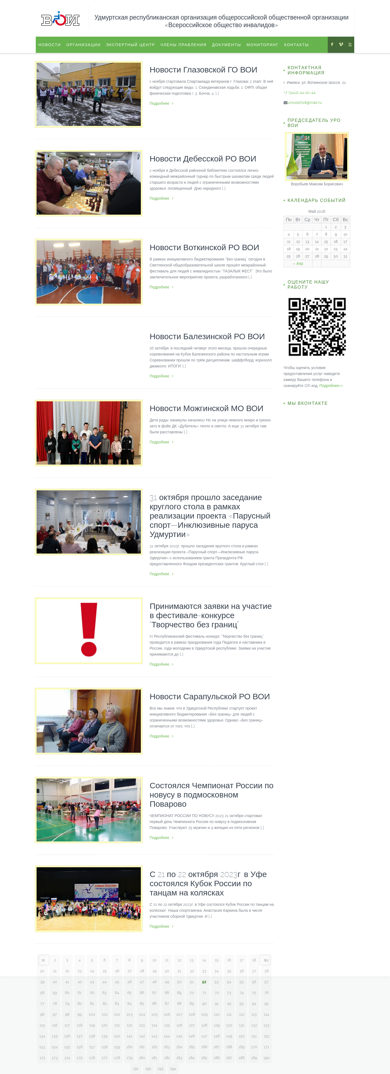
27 (130, 971)
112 (241, 1014)
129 (217, 1025)
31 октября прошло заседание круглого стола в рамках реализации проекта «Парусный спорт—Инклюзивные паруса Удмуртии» (210, 515)
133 (266, 1025)
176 (92, 1058)
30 (167, 971)
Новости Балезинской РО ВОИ (207, 336)
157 (92, 1047)
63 (104, 992)
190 (267, 1058)
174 (67, 1058)
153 (42, 1047)
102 (117, 1014)
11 (166, 960)
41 (67, 982)
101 (105, 1014)
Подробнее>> (331, 385)
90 (204, 1003)
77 (42, 1003)
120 (105, 1025)
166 (204, 1047)
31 (179, 971)
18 (254, 960)
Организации (83, 45)
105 (154, 1014)
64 (117, 992)
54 (229, 982)
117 (67, 1025)
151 (254, 1036)
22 (67, 971)
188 (242, 1058)
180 (142, 1058)
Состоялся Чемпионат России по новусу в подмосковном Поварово (212, 795)
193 (161, 1068)
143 (154, 1036)
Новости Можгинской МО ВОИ (206, 408)
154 (55, 1047)
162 (154, 1047)
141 (129, 1036)
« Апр (298, 263)
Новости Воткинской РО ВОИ (204, 247)
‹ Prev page (43, 960)
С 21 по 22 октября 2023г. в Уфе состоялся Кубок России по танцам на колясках (208, 883)
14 (204, 960)
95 (266, 1003)
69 (179, 992)
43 (92, 982)
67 (154, 992)
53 (216, 982)
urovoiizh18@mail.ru (304, 102)
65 (129, 992)
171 (266, 1047)
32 (192, 971)
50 (179, 982)
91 (217, 1003)
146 (192, 1036)
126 (179, 1025)
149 (229, 1036)
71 (204, 992)
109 (204, 1014)
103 (129, 1014)
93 (241, 1003)
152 (266, 1036)
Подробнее (161, 103)
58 (42, 992)
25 (105, 971)
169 (242, 1047)
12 (179, 960)
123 (142, 1025)
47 (142, 982)
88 (179, 1003)
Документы (226, 45)
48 (154, 982)
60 (67, 992)
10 (154, 960)
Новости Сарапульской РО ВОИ (210, 696)
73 (229, 992)
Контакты (296, 45)
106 (167, 1014)
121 (117, 1025)
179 (129, 1058)
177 (105, 1058)
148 (217, 1036)
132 (254, 1025)
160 (129, 1047)
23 (80, 971)
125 (167, 1025)
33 (204, 971)
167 (217, 1047)
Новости (49, 45)
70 (192, 992)
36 (241, 971)
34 (216, 971)
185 (204, 1058)
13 (192, 960)
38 (266, 971)
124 (154, 1025)
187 (229, 1058)
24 (92, 971)
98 (67, 1014)
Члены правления (184, 45)
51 (192, 982)
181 (154, 1058)
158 (105, 1047)
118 (79, 1025)
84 (129, 1003)
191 (135, 1068)
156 (80, 1047)
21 (55, 971)
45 (117, 982)
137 (80, 1036)
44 (104, 982)
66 (142, 992)
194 (173, 1068)
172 (42, 1058)
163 (167, 1047)
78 (55, 1003)
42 (80, 982)
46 (129, 982)
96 (42, 1014)
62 (92, 992)
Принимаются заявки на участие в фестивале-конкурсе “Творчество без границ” (211, 615)
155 (67, 1047)
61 (80, 992)
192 (148, 1068)
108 (192, 1014)
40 (55, 982)
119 (92, 1025)
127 (192, 1025)
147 (204, 1036)
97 (55, 1014)
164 (179, 1047)
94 (254, 1003)
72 (217, 992)
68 (167, 992)
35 (229, 971)
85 (142, 1003)
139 (105, 1036)
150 (242, 1036)
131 (241, 1025)
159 (117, 1047)
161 (142, 1047)
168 (229, 1047)
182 (167, 1058)
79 (67, 1003)
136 (67, 1036)
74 (242, 992)
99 (79, 1014)
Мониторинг (263, 45)
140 (117, 1036)
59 (55, 992)
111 (229, 1014)
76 (266, 992)
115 (42, 1025)
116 (54, 1025)
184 (192, 1058)
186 (217, 1058)
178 (117, 1058)
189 (254, 1058)
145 (179, 1036)
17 (241, 960)
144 (167, 1036)
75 (254, 992)
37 (254, 971)
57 (266, 982)
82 (105, 1003)
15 (217, 960)
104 (142, 1014)
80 (79, 1003)
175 (80, 1058)
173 (55, 1058)
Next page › (264, 960)
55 (241, 982)
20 (42, 971)
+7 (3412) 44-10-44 (300, 92)
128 (204, 1025)
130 (229, 1025)
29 (154, 971)
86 (154, 1003)
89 (192, 1003)
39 (42, 982)
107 (179, 1014)
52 (204, 982)
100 (92, 1014)
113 (254, 1014)
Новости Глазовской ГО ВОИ (203, 69)
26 (117, 971)
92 (229, 1003)
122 (129, 1025)
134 (42, 1036)
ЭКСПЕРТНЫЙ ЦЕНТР (130, 45)
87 (167, 1003)
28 (142, 971)
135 (55, 1036)
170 (254, 1047)
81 (92, 1003)
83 (117, 1003)
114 (266, 1014)
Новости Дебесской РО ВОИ (203, 158)
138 (92, 1036)
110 (217, 1014)
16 (229, 960)
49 (167, 982)
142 (142, 1036)
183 (179, 1058)
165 (192, 1047)
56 (254, 982)
